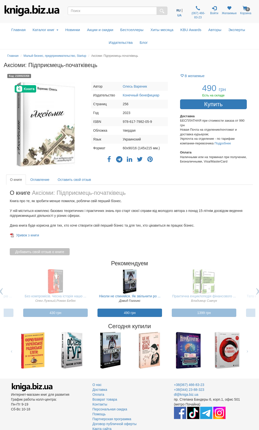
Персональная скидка (109, 409)
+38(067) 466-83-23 (189, 385)
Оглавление (39, 180)
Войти (214, 10)
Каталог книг (45, 30)
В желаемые (192, 76)
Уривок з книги (27, 235)
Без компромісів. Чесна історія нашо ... (55, 296)
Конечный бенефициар (141, 95)
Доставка (99, 390)
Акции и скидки (100, 30)
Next (247, 350)
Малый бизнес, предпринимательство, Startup (54, 56)
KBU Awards (190, 30)
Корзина (245, 10)
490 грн (130, 313)
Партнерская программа (111, 419)
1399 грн (204, 313)
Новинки (72, 30)
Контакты (99, 404)
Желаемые (229, 10)
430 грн (55, 313)
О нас (96, 385)
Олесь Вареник (135, 86)
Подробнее (223, 143)
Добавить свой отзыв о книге (39, 252)
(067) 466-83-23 (198, 12)
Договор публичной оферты (114, 424)
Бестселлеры (131, 30)
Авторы (214, 30)
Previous (12, 350)
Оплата (98, 394)
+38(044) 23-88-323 (189, 390)
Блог (144, 42)
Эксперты (236, 30)
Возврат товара (104, 399)
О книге (16, 180)
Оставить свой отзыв (74, 180)
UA (179, 15)
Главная (18, 30)
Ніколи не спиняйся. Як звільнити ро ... (130, 296)
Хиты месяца (162, 30)
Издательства (121, 42)
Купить (213, 104)
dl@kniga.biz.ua (186, 394)
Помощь (99, 414)
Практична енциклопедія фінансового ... (204, 296)
